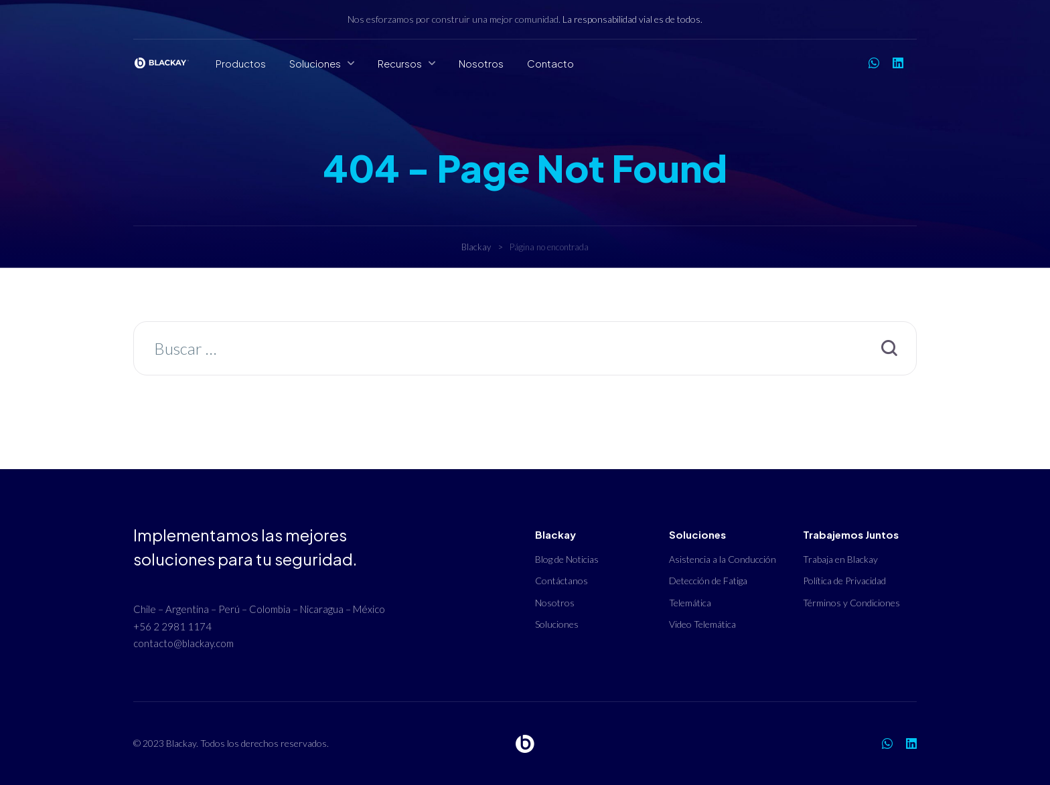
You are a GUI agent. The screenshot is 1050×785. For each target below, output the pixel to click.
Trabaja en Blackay (840, 559)
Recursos (400, 63)
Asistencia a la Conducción (722, 559)
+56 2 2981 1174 (172, 626)
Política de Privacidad (844, 580)
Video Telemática (702, 624)
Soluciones (315, 63)
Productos (241, 63)
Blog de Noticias (567, 559)
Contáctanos (561, 580)
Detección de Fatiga (708, 580)
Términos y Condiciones (851, 602)
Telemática (690, 602)
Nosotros (481, 63)
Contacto (550, 63)
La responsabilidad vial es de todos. (632, 19)
